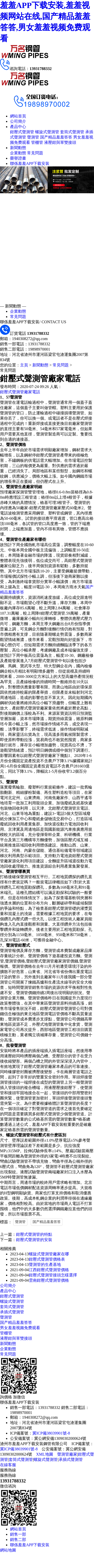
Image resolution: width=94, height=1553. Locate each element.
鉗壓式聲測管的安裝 (34, 1240)
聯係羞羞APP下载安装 (29, 163)
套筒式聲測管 (72, 132)
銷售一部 (18, 1534)
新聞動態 (18, 148)
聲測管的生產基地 (45, 1264)
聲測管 (33, 137)
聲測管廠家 (67, 1454)
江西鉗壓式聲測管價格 (49, 1270)
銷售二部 (18, 1539)
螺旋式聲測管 (47, 132)
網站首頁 (18, 116)
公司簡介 (18, 121)
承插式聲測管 (12, 1312)
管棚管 (37, 142)
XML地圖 (44, 1454)
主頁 (24, 365)
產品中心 (18, 126)
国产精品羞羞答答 (56, 137)
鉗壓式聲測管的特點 (34, 1234)
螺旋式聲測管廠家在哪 (49, 1254)
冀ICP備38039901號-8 (51, 1433)
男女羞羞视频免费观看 (20, 1328)
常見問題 (35, 153)
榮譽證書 (18, 158)
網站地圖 (8, 1550)
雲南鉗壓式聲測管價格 (49, 1280)
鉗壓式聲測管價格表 (47, 1259)
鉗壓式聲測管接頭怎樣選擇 (53, 1275)
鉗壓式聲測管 (22, 132)
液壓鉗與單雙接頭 (60, 142)
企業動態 (18, 153)
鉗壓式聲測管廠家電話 (20, 392)
